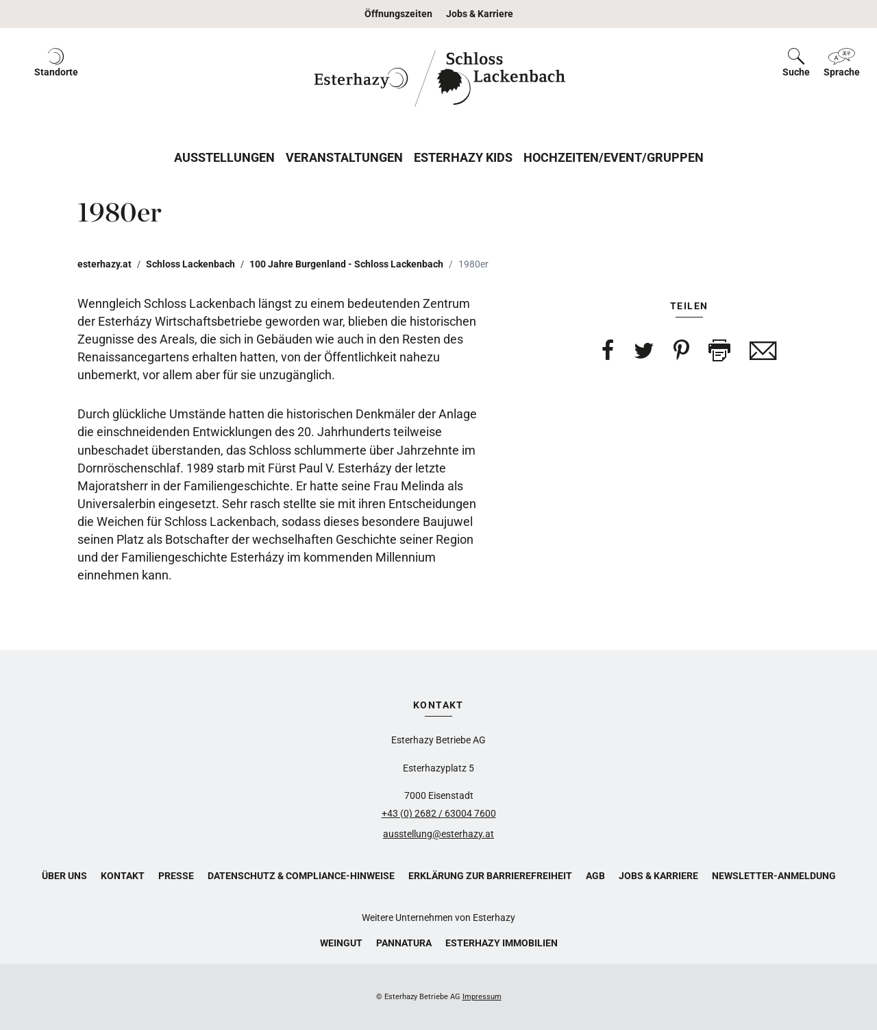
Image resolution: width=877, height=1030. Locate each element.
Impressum (482, 996)
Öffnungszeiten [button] (398, 13)
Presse (176, 875)
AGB (595, 875)
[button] (56, 78)
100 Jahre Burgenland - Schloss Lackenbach (346, 264)
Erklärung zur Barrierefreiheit (490, 875)
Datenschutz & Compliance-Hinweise (301, 875)
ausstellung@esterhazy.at (438, 833)
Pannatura (404, 942)
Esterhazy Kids (463, 157)
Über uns (64, 875)
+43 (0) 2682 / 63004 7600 (439, 813)
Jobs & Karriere (479, 13)
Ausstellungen (224, 157)
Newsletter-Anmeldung (774, 875)
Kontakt (123, 875)
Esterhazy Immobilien (501, 942)
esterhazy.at (104, 264)
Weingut (341, 942)
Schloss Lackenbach (190, 264)
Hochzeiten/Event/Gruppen (613, 157)
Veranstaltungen (344, 157)
